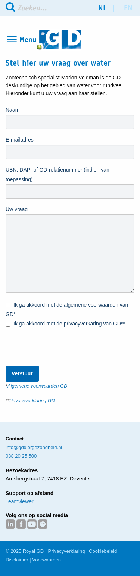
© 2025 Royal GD (25, 551)
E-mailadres (20, 140)
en (128, 8)
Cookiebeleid (103, 551)
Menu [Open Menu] (28, 39)
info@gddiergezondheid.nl (34, 447)
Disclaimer (17, 560)
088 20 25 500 (21, 456)
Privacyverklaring (66, 551)
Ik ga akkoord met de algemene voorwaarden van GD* (67, 309)
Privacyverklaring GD (32, 400)
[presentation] (62, 343)
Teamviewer (20, 501)
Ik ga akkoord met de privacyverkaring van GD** (65, 324)
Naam (12, 110)
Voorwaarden (46, 560)
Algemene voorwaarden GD (37, 386)
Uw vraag (17, 209)
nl (102, 8)
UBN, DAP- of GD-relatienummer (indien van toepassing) (57, 174)
